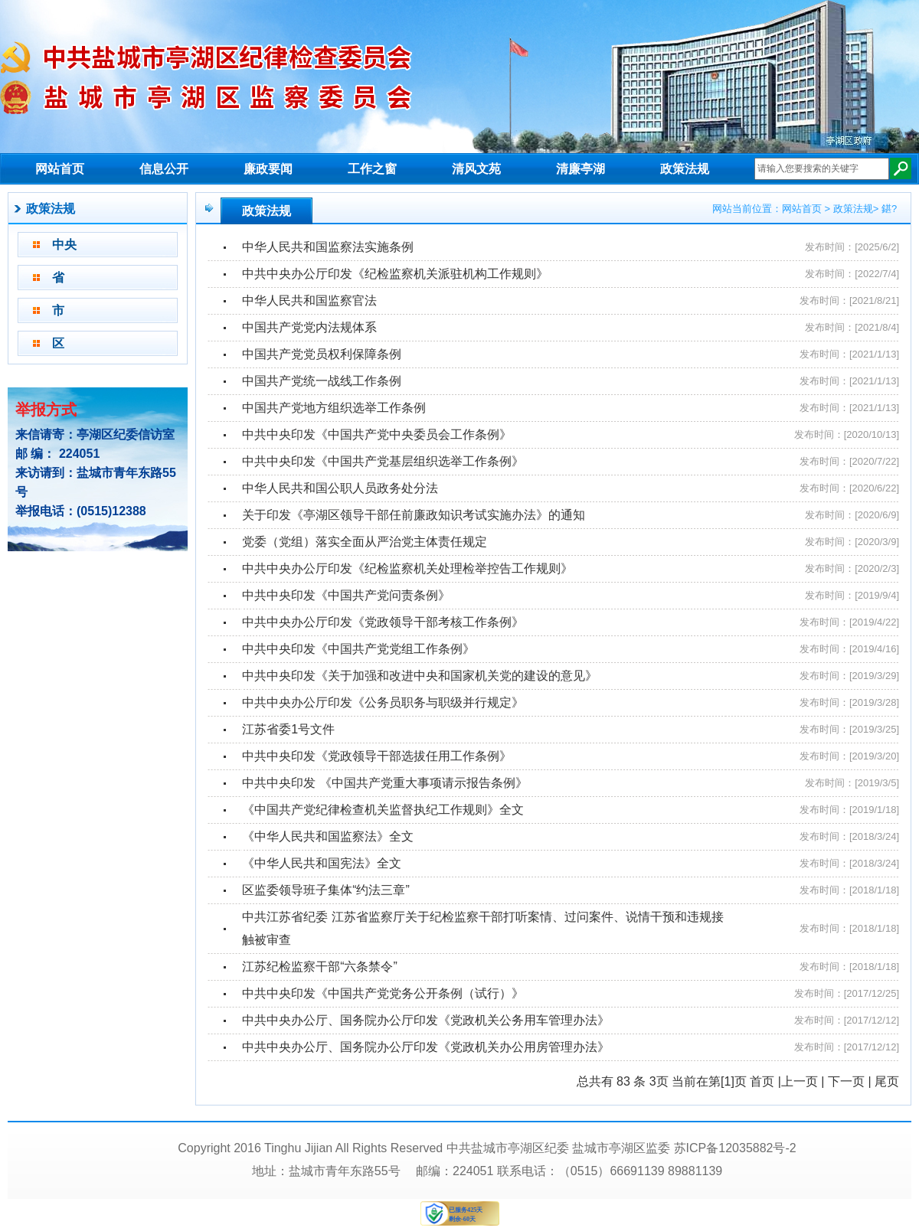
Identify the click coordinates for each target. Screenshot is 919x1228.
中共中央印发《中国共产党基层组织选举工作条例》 (383, 461)
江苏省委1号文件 (288, 729)
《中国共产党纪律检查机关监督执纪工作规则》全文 (383, 809)
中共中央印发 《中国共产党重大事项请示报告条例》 (384, 782)
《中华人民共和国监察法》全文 (328, 836)
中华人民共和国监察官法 (309, 300)
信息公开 (163, 168)
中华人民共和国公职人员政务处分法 (340, 488)
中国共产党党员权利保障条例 (321, 354)
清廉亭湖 (580, 168)
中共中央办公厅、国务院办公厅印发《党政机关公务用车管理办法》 (426, 1020)
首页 (762, 1081)
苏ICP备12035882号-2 (735, 1148)
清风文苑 (476, 168)
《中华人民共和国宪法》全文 (321, 863)
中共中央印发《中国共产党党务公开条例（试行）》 (383, 993)
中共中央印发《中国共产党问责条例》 (346, 595)
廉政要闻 (268, 168)
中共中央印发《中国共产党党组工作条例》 (358, 648)
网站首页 (59, 168)
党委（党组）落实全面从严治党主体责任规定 (364, 541)
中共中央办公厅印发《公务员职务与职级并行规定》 (383, 702)
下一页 (846, 1081)
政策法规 (684, 168)
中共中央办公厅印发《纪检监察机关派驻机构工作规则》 (395, 273)
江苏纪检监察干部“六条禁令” (319, 966)
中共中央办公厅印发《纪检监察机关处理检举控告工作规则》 (407, 568)
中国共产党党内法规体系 (309, 327)
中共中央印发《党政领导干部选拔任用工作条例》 (377, 756)
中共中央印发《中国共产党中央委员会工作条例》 (377, 434)
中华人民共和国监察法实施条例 (328, 246)
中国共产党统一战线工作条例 (321, 380)
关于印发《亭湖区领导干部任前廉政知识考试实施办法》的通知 (413, 514)
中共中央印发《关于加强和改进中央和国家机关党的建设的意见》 (419, 675)
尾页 (887, 1081)
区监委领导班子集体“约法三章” (326, 890)
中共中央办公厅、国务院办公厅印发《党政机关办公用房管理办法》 (426, 1046)
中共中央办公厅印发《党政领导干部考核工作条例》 (383, 622)
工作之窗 (372, 168)
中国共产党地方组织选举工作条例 (334, 407)
